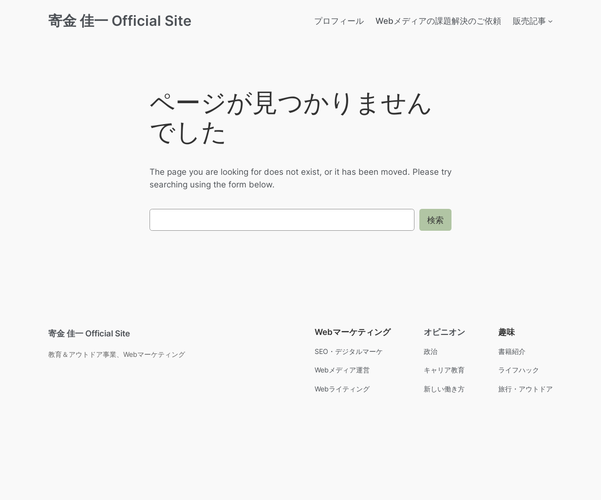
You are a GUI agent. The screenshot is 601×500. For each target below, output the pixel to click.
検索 (435, 220)
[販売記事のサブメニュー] (550, 21)
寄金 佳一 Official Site (119, 20)
